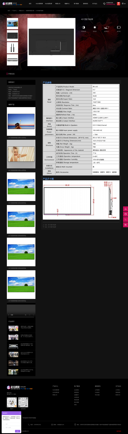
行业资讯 (97, 392)
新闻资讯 (85, 3)
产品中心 (14, 10)
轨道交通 (76, 399)
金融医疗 (76, 394)
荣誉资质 (118, 392)
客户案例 (76, 3)
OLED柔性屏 (48, 3)
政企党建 (76, 402)
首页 (30, 3)
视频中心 (67, 3)
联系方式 (118, 394)
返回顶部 (119, 431)
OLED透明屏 (39, 3)
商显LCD (57, 3)
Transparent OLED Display (29, 417)
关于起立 (94, 3)
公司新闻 (97, 390)
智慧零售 (76, 392)
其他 (75, 404)
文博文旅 (76, 397)
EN (125, 3)
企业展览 (76, 390)
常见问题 (97, 394)
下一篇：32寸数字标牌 (49, 227)
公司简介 (118, 390)
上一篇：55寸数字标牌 (49, 225)
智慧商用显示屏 (30, 10)
